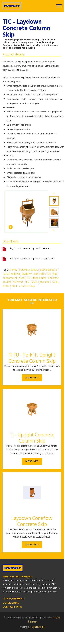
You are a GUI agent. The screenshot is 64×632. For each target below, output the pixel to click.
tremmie (18, 282)
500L (22, 278)
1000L (55, 282)
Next (54, 230)
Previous (54, 193)
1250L (34, 282)
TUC (49, 274)
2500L (6, 286)
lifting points (39, 278)
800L (14, 286)
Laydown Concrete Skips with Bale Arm (30, 248)
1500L (6, 274)
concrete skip (27, 286)
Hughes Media (38, 627)
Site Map (32, 622)
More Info (32, 378)
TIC (28, 278)
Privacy (57, 618)
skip (55, 274)
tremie (13, 270)
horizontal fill (10, 278)
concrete (39, 274)
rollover (15, 274)
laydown (27, 274)
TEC (27, 282)
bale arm (45, 282)
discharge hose (48, 270)
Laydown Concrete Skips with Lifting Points (32, 259)
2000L (34, 270)
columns (24, 270)
